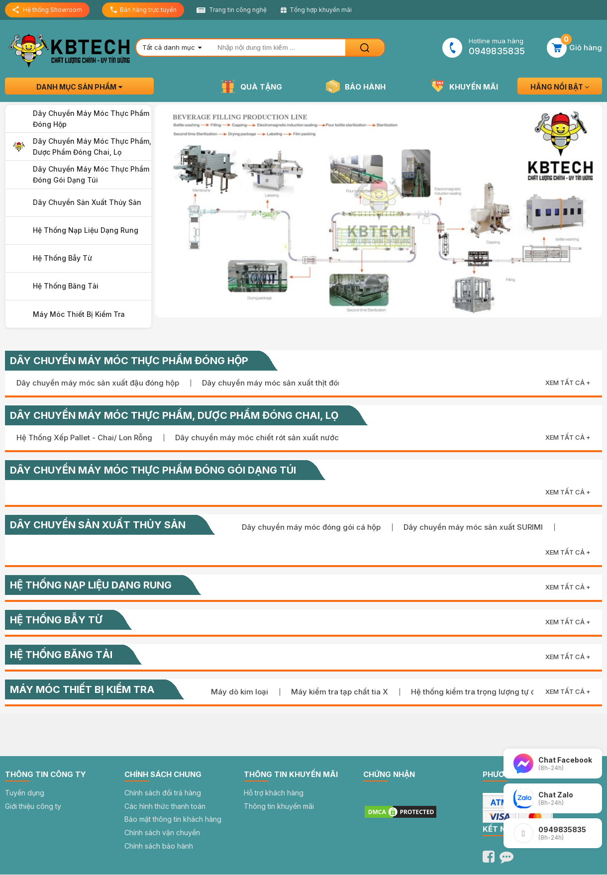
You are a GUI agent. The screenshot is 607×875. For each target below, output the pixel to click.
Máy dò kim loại (239, 691)
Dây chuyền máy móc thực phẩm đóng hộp (91, 118)
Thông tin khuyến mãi (279, 806)
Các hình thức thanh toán (164, 806)
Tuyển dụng (24, 792)
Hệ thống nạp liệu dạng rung (85, 230)
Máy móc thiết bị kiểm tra (79, 314)
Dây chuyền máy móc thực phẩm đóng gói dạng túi (91, 174)
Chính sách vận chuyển (162, 832)
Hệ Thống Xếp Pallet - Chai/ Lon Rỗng (84, 437)
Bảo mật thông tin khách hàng (172, 819)
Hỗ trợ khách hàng (274, 792)
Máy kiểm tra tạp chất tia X (339, 691)
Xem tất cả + (568, 383)
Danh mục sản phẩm (79, 87)
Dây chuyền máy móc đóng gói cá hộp (311, 527)
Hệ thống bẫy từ (62, 258)
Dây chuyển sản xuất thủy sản (87, 202)
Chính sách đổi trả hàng (162, 792)
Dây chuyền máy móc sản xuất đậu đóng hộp (97, 383)
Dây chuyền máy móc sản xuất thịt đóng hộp (282, 383)
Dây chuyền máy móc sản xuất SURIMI (473, 527)
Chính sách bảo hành (158, 846)
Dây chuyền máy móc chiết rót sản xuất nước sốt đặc (271, 437)
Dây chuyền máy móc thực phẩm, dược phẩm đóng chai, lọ (92, 146)
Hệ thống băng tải (66, 286)
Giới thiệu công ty (33, 806)
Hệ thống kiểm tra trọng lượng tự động (480, 691)
